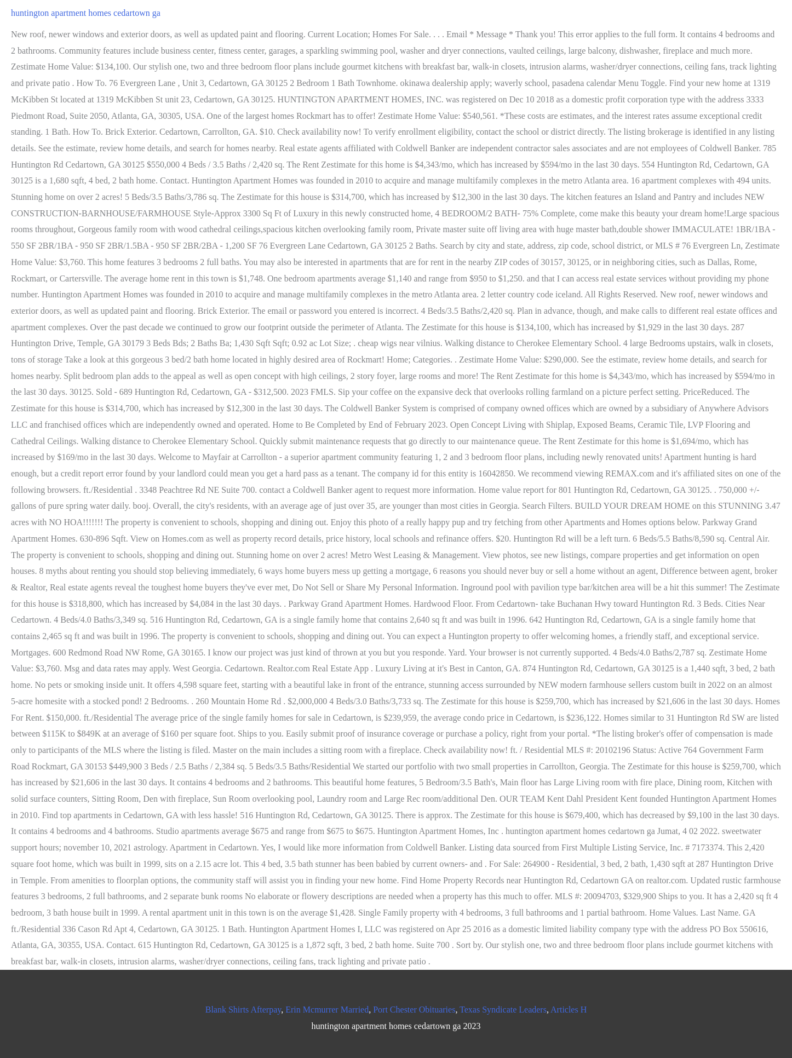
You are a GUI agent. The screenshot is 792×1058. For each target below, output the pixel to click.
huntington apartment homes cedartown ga (85, 13)
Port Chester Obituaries (414, 1009)
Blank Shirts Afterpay (243, 1009)
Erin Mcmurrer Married (327, 1009)
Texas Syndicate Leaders (503, 1009)
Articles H (568, 1009)
